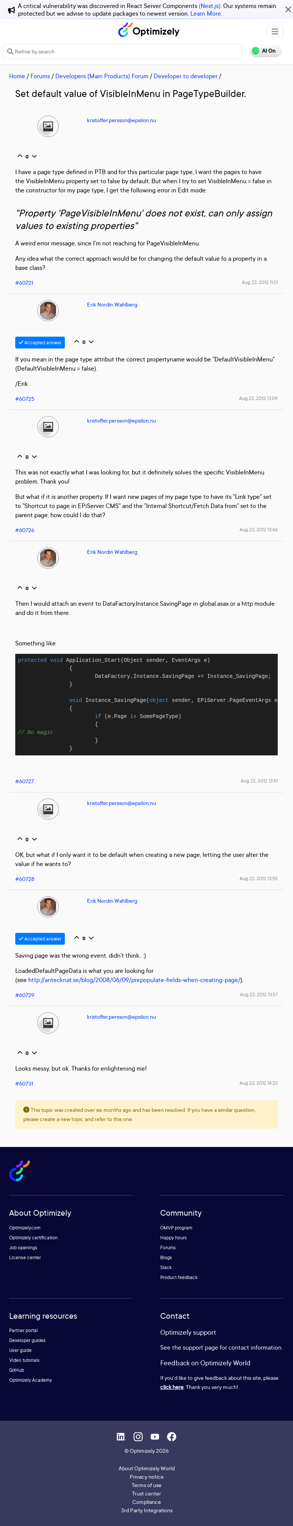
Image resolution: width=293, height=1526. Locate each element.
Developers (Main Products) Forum (101, 76)
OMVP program (176, 1227)
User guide (20, 1350)
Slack (166, 1267)
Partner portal (23, 1330)
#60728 (24, 878)
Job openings (23, 1247)
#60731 (24, 1083)
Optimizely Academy (30, 1380)
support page (200, 1347)
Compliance (146, 1501)
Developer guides (27, 1340)
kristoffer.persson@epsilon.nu (121, 120)
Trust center (146, 1493)
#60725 (24, 398)
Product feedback (179, 1277)
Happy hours (173, 1237)
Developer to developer (185, 76)
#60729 (24, 995)
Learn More (205, 13)
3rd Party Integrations (146, 1510)
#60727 (24, 781)
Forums (40, 76)
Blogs (166, 1257)
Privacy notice (147, 1476)
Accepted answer (40, 342)
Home (17, 76)
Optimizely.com (24, 1227)
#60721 (24, 282)
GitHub (16, 1370)
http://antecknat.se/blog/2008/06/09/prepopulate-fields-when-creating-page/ (134, 980)
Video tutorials (24, 1360)
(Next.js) (210, 6)
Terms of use (146, 1485)
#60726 (24, 530)
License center (25, 1257)
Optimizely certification (33, 1237)
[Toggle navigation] (275, 31)
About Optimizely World (147, 1468)
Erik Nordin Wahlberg (112, 304)
